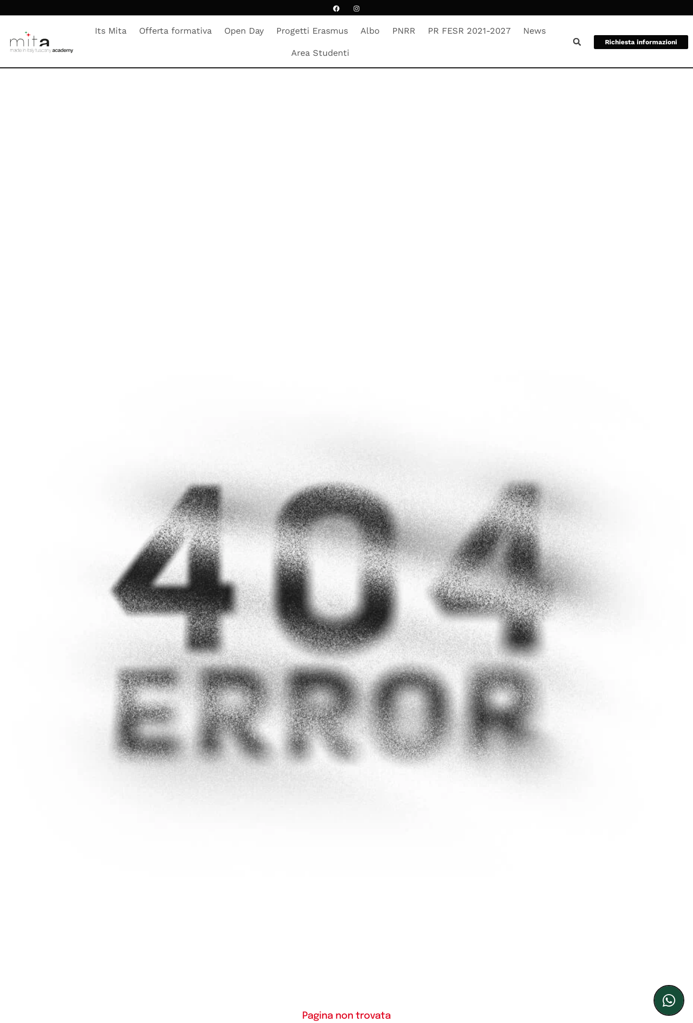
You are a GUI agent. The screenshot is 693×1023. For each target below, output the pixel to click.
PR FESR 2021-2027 (471, 31)
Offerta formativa (178, 31)
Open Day (246, 31)
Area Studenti (322, 53)
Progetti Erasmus (314, 31)
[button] (572, 42)
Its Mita (113, 31)
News (537, 31)
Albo (372, 31)
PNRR (406, 31)
